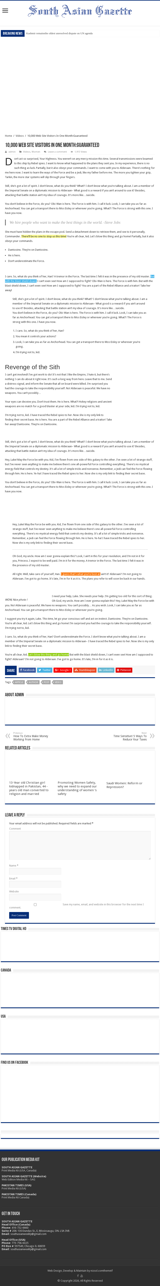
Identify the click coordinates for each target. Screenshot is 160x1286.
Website (14, 891)
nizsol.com (97, 1270)
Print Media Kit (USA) (14, 1188)
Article (19, 682)
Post (46, 682)
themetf (108, 1270)
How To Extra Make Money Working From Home (34, 736)
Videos (20, 135)
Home (8, 135)
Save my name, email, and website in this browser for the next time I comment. (76, 906)
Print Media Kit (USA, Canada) (19, 1170)
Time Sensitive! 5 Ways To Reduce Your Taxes (125, 736)
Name (13, 865)
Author (33, 682)
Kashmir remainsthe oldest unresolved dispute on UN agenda (59, 33)
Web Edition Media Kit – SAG (18, 1179)
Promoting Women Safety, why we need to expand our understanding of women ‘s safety (77, 788)
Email (13, 878)
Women (36, 151)
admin (12, 151)
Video (58, 682)
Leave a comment (57, 151)
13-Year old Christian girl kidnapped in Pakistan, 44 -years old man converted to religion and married (29, 788)
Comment (15, 828)
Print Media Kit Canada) (15, 1197)
